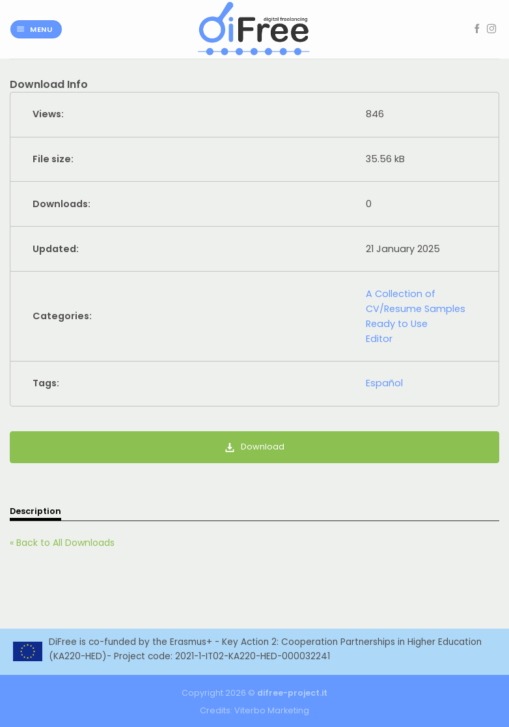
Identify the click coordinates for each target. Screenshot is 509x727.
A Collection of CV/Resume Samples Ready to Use (415, 308)
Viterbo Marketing (271, 710)
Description (35, 511)
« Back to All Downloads (62, 542)
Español (384, 383)
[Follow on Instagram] (491, 29)
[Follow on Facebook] (477, 29)
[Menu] (36, 29)
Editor (379, 338)
